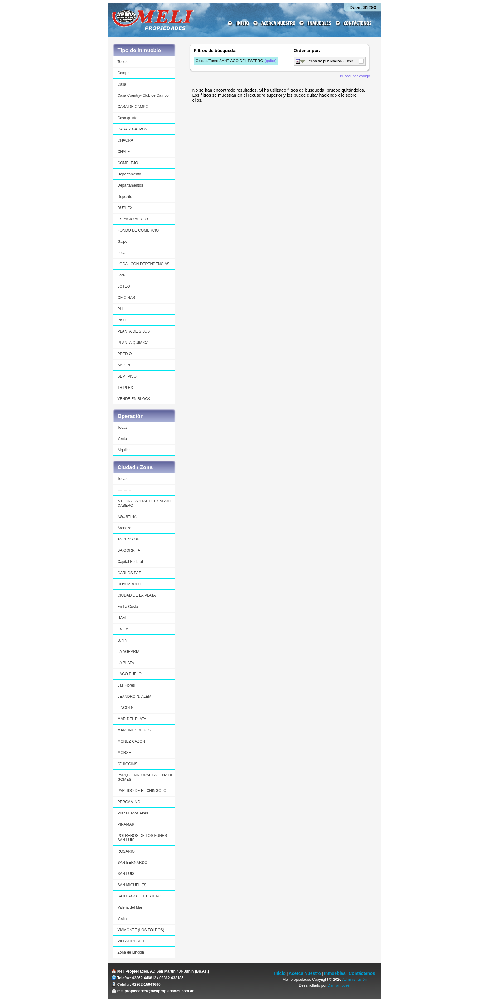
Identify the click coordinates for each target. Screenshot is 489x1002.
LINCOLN (126, 708)
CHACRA (125, 140)
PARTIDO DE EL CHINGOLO (142, 791)
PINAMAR (126, 824)
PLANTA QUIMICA (133, 342)
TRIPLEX (125, 387)
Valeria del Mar (130, 907)
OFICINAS (126, 298)
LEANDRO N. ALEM (135, 696)
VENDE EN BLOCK (134, 399)
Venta (122, 439)
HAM (122, 618)
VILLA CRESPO (131, 941)
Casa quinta (128, 118)
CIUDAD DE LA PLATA (137, 595)
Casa (122, 84)
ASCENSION (129, 539)
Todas (123, 427)
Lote (121, 275)
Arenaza (125, 528)
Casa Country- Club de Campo (143, 95)
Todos (123, 62)
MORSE (124, 752)
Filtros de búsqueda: (215, 50)
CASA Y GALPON (133, 129)
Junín (122, 640)
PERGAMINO (129, 802)
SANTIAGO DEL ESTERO (140, 896)
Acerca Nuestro (305, 973)
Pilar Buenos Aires (133, 813)
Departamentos (130, 185)
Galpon (124, 241)
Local (122, 253)
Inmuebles (335, 973)
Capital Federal (130, 562)
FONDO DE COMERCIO (138, 230)
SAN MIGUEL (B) (132, 885)
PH (120, 309)
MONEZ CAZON (131, 741)
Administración (354, 979)
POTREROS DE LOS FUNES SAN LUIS (142, 837)
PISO (122, 320)
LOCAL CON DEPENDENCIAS (144, 264)
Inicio (280, 973)
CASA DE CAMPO (133, 107)
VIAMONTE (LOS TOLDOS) (141, 930)
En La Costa (128, 606)
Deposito (125, 196)
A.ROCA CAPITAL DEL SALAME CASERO (145, 503)
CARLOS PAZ (129, 573)
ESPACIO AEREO (133, 219)
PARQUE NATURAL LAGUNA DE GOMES (146, 777)
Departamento (129, 174)
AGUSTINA (127, 517)
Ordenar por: (307, 50)
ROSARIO (126, 851)
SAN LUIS (126, 874)
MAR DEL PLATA (132, 719)
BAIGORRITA (129, 550)
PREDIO (125, 354)
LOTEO (124, 286)
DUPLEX (125, 208)
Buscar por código (355, 76)
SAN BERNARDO (133, 862)
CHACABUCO (130, 584)
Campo (124, 73)
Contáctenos (362, 973)
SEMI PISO (127, 376)
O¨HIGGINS (128, 764)
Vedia (122, 918)
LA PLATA (126, 663)
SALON (124, 365)
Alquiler (124, 450)
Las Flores (126, 685)
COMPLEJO (128, 163)
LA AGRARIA (129, 651)
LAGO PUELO (130, 674)
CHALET (125, 151)
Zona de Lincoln (131, 952)
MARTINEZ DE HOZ (135, 730)
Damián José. (338, 985)
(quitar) (236, 61)
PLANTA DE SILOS (134, 331)
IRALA (123, 629)
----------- (124, 490)
